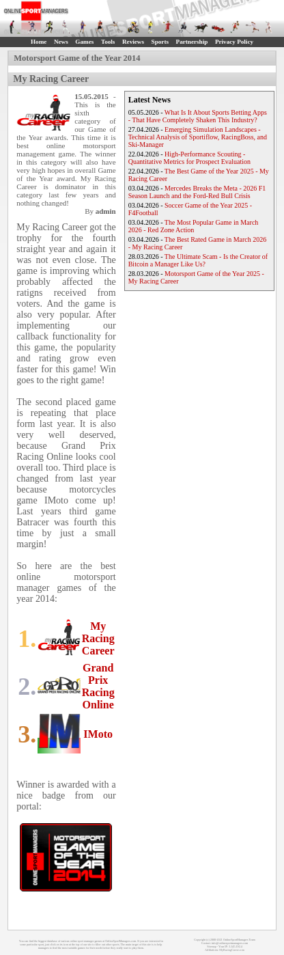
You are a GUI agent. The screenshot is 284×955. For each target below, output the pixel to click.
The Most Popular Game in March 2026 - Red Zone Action (193, 226)
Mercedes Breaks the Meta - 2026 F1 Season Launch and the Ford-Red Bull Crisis (197, 191)
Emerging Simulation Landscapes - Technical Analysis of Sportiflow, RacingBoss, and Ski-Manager (197, 137)
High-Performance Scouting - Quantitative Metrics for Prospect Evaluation (189, 157)
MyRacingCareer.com (231, 950)
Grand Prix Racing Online (98, 686)
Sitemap (211, 946)
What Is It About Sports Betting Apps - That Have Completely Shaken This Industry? (197, 116)
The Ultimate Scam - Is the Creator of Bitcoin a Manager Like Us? (198, 260)
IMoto (98, 734)
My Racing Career (98, 638)
